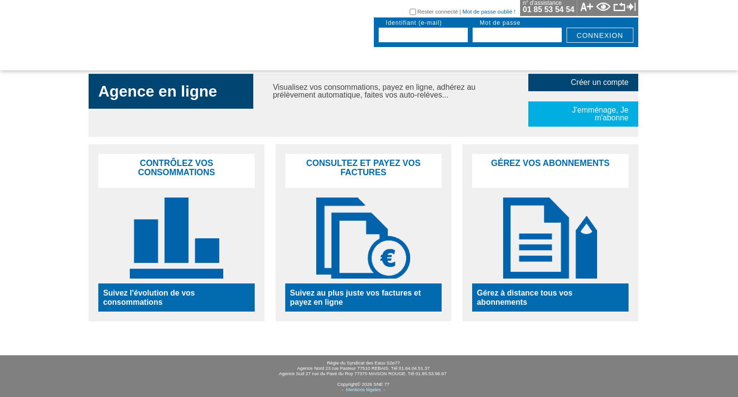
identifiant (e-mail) (414, 23)
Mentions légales (363, 389)
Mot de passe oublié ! (488, 12)
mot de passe (500, 23)
